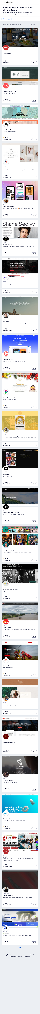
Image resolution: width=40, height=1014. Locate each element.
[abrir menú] (37, 2)
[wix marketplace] (7, 2)
